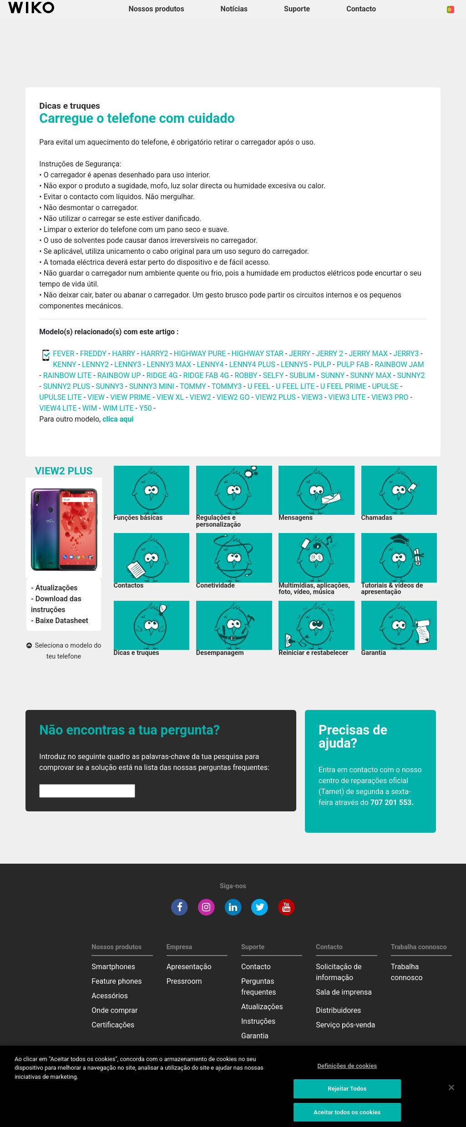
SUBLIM (302, 375)
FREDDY (93, 353)
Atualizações (262, 1006)
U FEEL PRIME (343, 386)
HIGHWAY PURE (201, 353)
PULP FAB (353, 364)
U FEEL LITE (295, 386)
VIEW (96, 397)
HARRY (124, 353)
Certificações (112, 1025)
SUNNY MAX (370, 375)
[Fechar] (451, 1092)
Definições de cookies (347, 1070)
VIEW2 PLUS (275, 397)
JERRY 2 (329, 353)
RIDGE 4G (162, 375)
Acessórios (109, 995)
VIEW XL (170, 397)
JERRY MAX (368, 353)
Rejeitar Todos (347, 1094)
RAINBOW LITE (68, 375)
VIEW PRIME (130, 397)
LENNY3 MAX (169, 364)
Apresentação (189, 966)
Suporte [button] (297, 9)
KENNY (64, 364)
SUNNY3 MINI (151, 386)
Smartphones (113, 966)
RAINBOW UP (119, 375)
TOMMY (193, 386)
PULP (323, 364)
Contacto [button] (361, 9)
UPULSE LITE (60, 397)
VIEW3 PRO (390, 397)
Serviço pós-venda (345, 1025)
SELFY (274, 375)
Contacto (256, 966)
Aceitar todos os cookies (347, 1117)
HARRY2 (154, 353)
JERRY (299, 353)
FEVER (64, 353)
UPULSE (386, 386)
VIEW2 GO (233, 397)
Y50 (145, 408)
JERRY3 (406, 353)
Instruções (258, 1021)
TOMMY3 (227, 386)
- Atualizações (54, 588)
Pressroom (184, 981)
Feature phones (116, 981)
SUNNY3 (109, 386)
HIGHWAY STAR (258, 353)
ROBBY (245, 375)
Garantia (254, 1035)
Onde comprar (114, 1010)
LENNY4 (210, 364)
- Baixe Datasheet (59, 620)
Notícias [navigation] (234, 9)
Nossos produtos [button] (156, 9)
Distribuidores (338, 1010)
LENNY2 (95, 364)
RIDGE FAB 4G (207, 375)
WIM (89, 408)
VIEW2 (200, 397)
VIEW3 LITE (346, 397)
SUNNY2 (411, 375)
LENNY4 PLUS (252, 364)
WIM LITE (118, 408)
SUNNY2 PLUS (66, 386)
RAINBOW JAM (399, 364)
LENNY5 (294, 364)
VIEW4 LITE (57, 408)
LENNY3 (127, 364)
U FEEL (259, 386)
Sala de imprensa (344, 992)
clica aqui (117, 419)
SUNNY (332, 375)
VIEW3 (312, 397)
